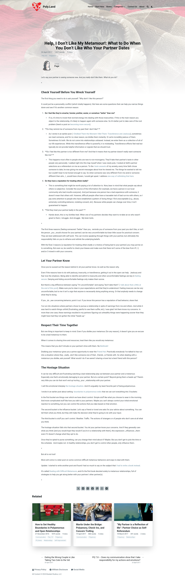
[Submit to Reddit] (83, 488)
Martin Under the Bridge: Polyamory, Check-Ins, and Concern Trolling (90, 527)
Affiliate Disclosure (59, 569)
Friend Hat (101, 352)
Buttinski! (104, 346)
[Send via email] (97, 488)
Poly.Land (49, 6)
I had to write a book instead (128, 465)
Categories (118, 7)
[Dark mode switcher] (152, 7)
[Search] (148, 7)
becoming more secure (80, 124)
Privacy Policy (39, 569)
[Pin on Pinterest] (88, 488)
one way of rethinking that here (121, 176)
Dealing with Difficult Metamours (63, 471)
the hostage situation (74, 386)
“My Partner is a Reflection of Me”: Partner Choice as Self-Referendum (132, 527)
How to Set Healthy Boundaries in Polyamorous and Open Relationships (49, 527)
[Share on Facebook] (92, 488)
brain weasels (100, 166)
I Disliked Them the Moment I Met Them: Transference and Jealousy (101, 134)
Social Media (77, 569)
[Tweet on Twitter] (78, 488)
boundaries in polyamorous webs (87, 392)
